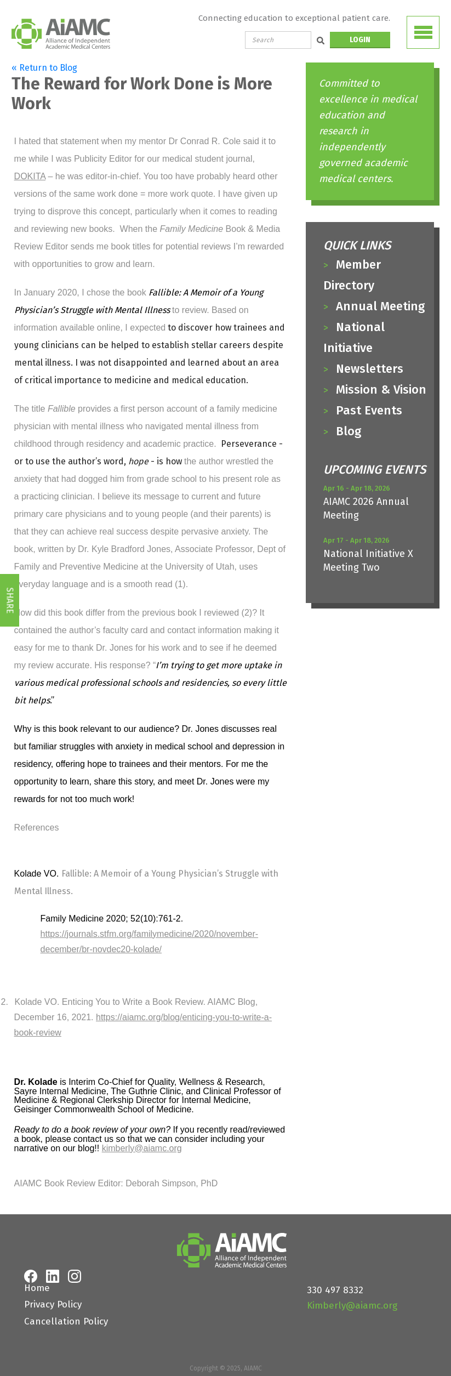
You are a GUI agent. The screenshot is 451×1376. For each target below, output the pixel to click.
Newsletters (369, 368)
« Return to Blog (44, 67)
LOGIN (360, 39)
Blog (348, 431)
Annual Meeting (380, 306)
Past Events (369, 410)
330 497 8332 (335, 1290)
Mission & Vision (381, 389)
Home (37, 1288)
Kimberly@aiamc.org (352, 1305)
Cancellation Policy (66, 1321)
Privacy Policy (53, 1304)
